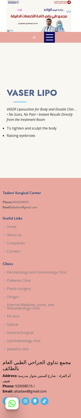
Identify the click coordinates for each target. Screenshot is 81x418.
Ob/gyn (13, 297)
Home (12, 226)
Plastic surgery (19, 288)
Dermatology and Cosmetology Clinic (37, 272)
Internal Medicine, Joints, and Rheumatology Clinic (30, 306)
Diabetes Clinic (19, 280)
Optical (12, 324)
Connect (13, 251)
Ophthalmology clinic (24, 341)
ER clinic (13, 316)
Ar (34, 37)
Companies (16, 243)
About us (14, 235)
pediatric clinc (18, 349)
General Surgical (20, 332)
